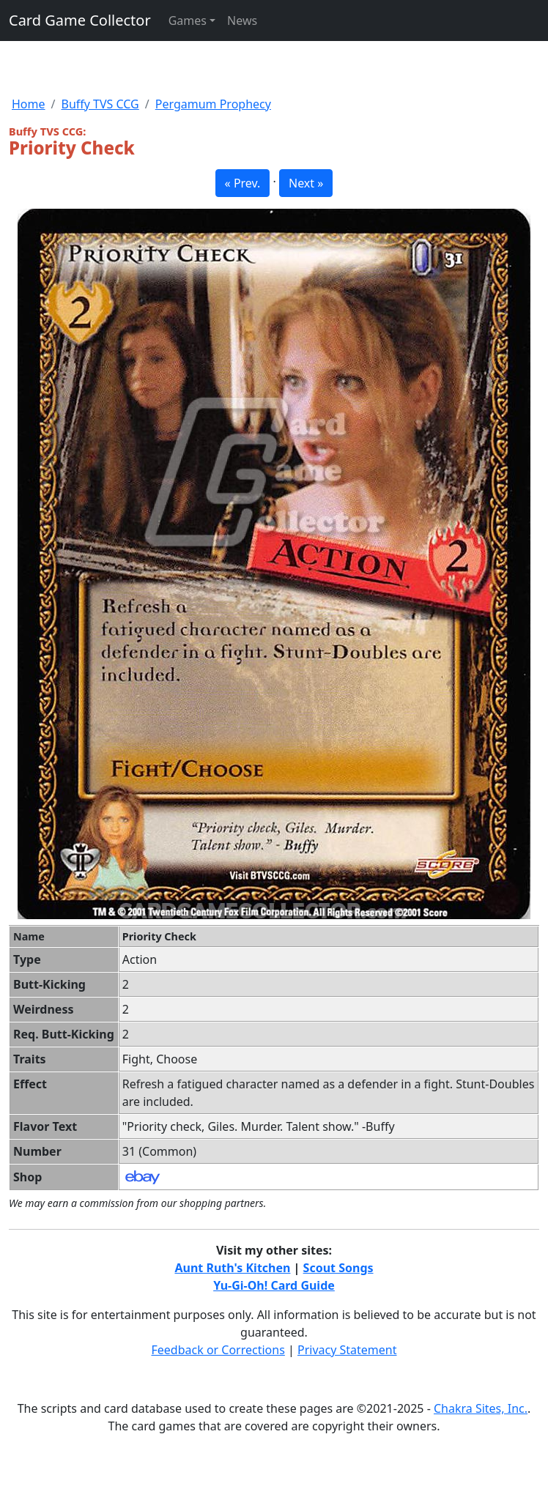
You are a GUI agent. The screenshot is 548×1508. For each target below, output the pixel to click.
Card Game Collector (80, 20)
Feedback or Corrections (217, 1350)
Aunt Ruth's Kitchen (232, 1268)
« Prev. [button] (243, 183)
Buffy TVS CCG (99, 104)
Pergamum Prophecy (213, 104)
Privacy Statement (347, 1350)
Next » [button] (306, 183)
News (242, 20)
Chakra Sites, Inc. (480, 1408)
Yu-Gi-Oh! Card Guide (274, 1285)
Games (188, 20)
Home (28, 104)
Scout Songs (338, 1268)
